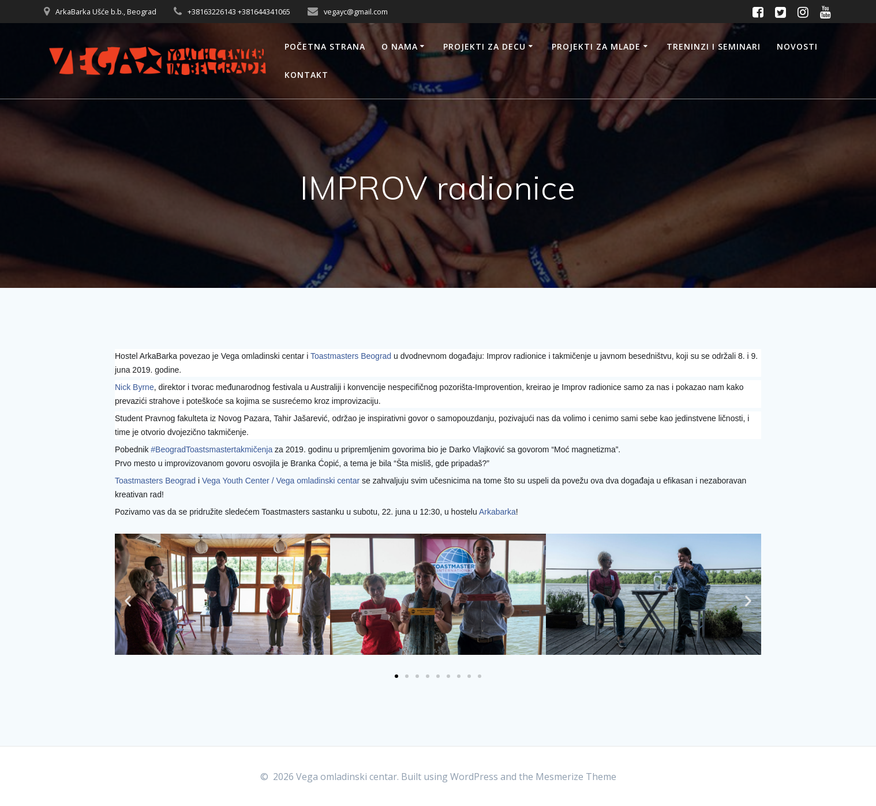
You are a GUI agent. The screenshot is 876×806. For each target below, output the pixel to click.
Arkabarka (497, 511)
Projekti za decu (484, 46)
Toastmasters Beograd (350, 356)
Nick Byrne (134, 387)
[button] (128, 600)
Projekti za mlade (596, 46)
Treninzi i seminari (714, 46)
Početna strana (324, 46)
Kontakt (306, 74)
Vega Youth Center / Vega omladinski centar (281, 480)
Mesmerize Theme (576, 776)
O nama (399, 46)
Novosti (797, 46)
